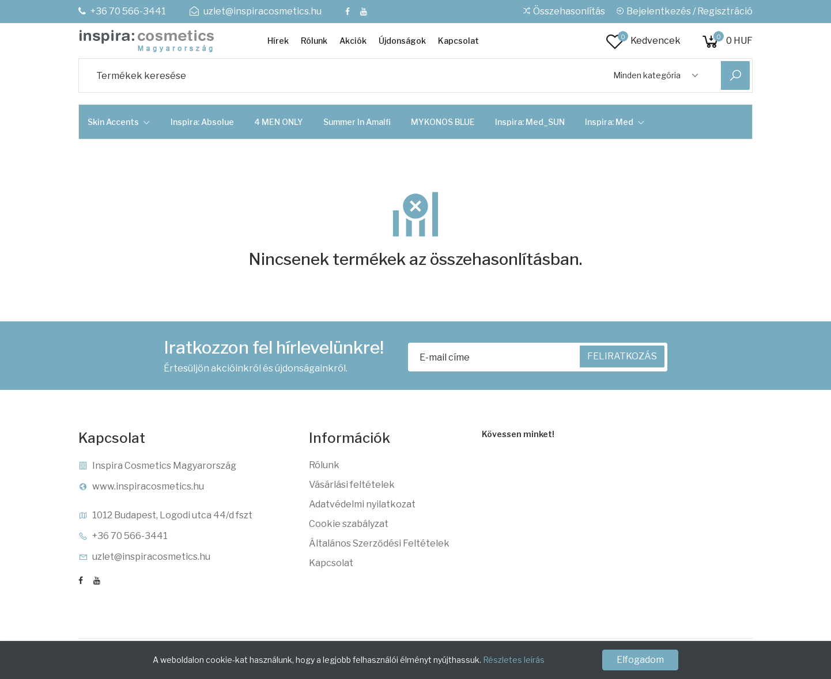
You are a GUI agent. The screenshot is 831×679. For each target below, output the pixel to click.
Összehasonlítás (563, 11)
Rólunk (314, 40)
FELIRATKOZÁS (622, 356)
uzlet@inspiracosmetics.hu (256, 11)
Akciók (353, 40)
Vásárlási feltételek (352, 484)
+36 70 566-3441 (122, 11)
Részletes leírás (514, 660)
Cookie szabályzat (348, 523)
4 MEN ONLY (278, 122)
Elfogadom (640, 659)
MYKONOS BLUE (443, 122)
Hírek (278, 40)
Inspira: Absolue (202, 122)
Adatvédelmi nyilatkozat (362, 504)
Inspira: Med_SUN (530, 122)
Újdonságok (402, 40)
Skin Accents (119, 122)
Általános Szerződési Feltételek (379, 543)
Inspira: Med (615, 122)
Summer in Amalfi (357, 122)
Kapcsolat (458, 40)
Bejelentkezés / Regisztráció (684, 11)
